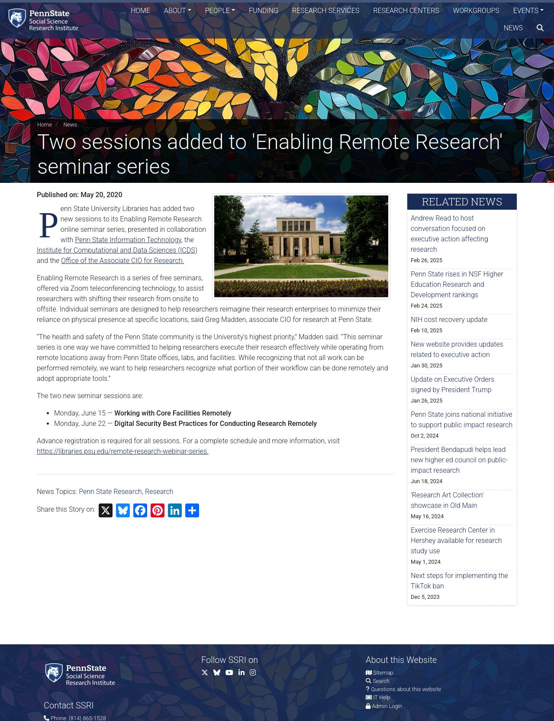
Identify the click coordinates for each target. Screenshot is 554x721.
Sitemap (383, 672)
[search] (540, 28)
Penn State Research (110, 491)
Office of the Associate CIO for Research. (122, 261)
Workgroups (476, 10)
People (217, 10)
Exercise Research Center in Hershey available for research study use (456, 540)
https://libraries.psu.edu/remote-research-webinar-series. (123, 451)
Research (159, 491)
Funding (263, 10)
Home (140, 10)
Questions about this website (406, 689)
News (513, 28)
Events (525, 10)
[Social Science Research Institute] (45, 19)
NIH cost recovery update (449, 319)
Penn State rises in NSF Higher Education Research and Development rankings (457, 284)
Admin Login (387, 706)
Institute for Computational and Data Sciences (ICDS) (117, 250)
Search (381, 681)
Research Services (325, 10)
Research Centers (406, 10)
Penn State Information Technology (128, 240)
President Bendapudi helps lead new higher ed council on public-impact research (459, 459)
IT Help (381, 697)
